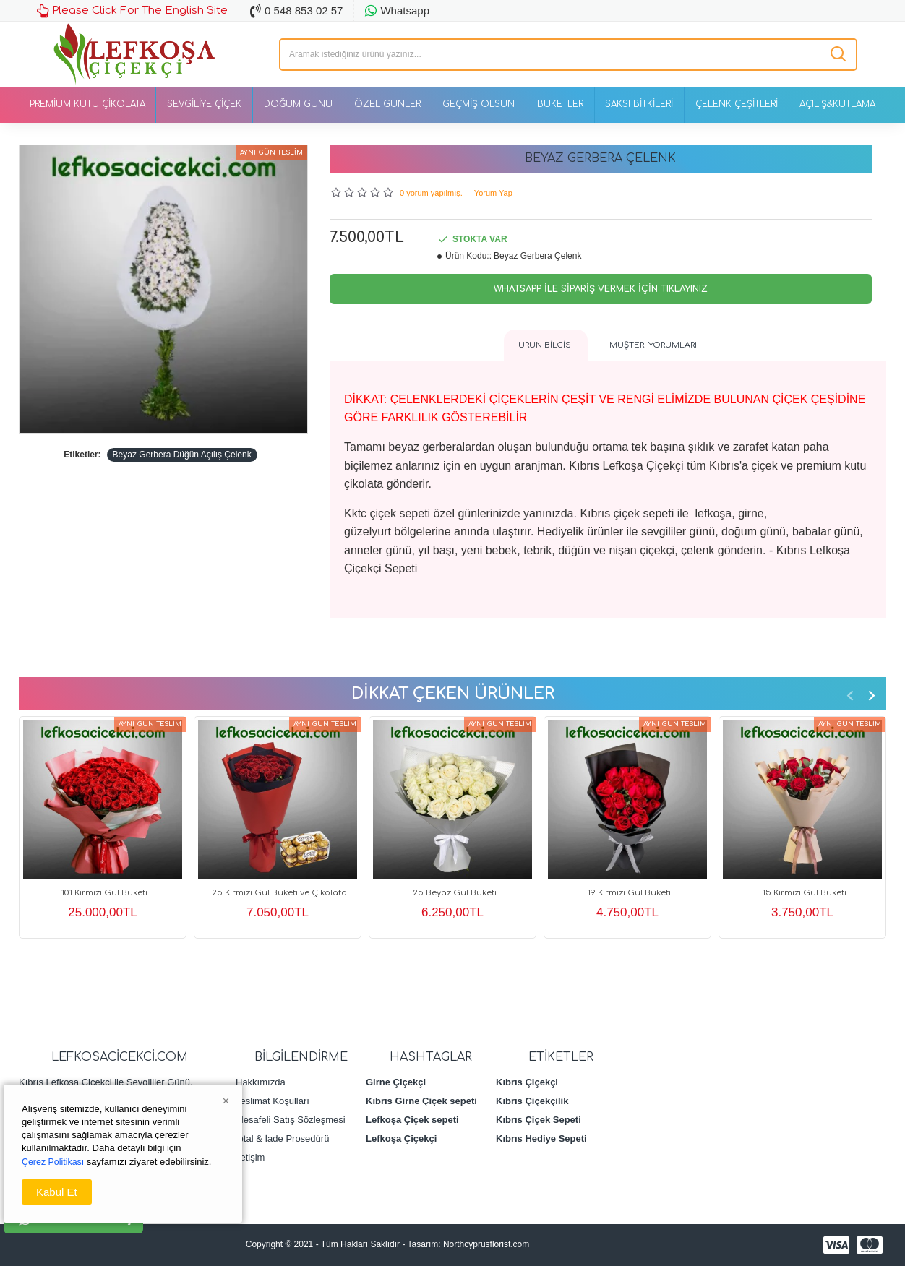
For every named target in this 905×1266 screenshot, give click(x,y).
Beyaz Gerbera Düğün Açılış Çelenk (182, 454)
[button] (850, 694)
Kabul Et (56, 1192)
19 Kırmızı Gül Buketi (630, 892)
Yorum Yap (493, 193)
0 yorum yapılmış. (431, 193)
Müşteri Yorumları (653, 345)
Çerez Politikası (54, 1161)
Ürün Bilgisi (545, 345)
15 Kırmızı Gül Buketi (804, 892)
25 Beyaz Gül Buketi (454, 892)
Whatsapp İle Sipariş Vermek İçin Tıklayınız (601, 289)
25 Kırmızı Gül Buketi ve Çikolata (280, 892)
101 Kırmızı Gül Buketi (104, 892)
